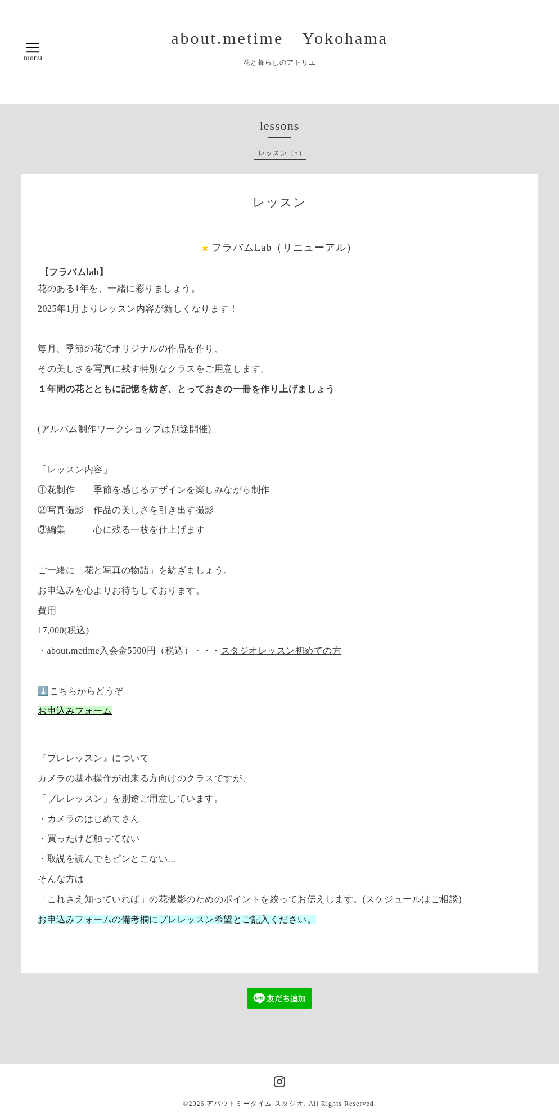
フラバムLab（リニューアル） (284, 247)
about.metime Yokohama (279, 38)
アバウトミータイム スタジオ (255, 1104)
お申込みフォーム (75, 711)
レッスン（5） (282, 153)
